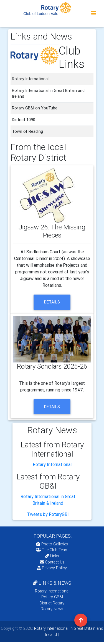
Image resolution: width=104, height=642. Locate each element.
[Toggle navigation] (94, 13)
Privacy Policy (52, 567)
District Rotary (52, 603)
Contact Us (52, 562)
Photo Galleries (52, 544)
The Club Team (52, 549)
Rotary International (52, 464)
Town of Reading (27, 131)
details (52, 302)
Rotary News (52, 608)
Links (52, 555)
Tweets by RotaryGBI (48, 514)
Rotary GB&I (52, 596)
